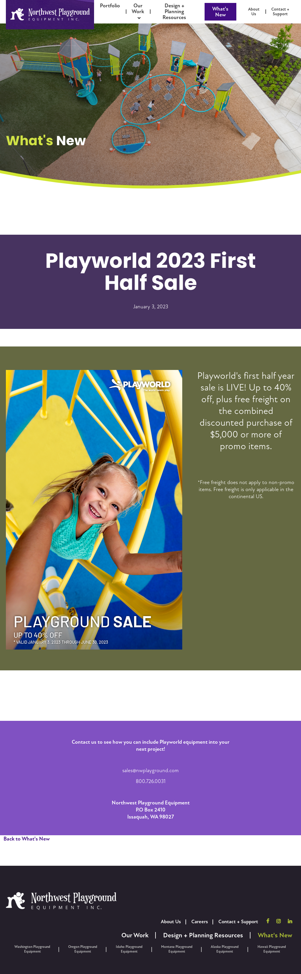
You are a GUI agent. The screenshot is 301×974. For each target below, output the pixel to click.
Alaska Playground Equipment (225, 949)
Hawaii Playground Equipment (271, 949)
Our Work (134, 935)
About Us (171, 922)
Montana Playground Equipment (177, 949)
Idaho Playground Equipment (129, 949)
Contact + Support (238, 922)
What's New (220, 12)
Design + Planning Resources (203, 935)
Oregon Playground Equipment (82, 949)
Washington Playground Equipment (32, 949)
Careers (199, 922)
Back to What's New (27, 839)
